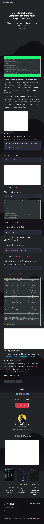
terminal (12, 381)
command (18, 381)
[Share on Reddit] (21, 394)
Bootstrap (33, 518)
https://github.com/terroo (22, 429)
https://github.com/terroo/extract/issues (21, 357)
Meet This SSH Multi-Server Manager (10, 490)
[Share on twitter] (17, 394)
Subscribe (22, 405)
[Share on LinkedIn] (27, 394)
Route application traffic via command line (22, 490)
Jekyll (29, 518)
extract (6, 381)
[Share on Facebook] (24, 394)
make (28, 139)
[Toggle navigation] (40, 2)
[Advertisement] (25, 41)
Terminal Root (7, 2)
